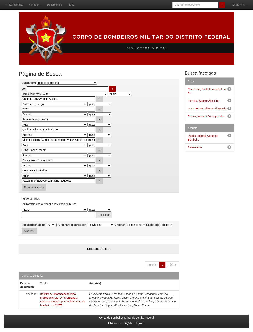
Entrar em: (239, 4)
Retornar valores (34, 187)
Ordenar (120, 224)
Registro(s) (153, 224)
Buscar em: (29, 82)
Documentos (54, 4)
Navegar (35, 4)
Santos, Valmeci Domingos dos (206, 116)
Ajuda (71, 4)
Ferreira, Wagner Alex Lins (203, 100)
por (24, 88)
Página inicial (14, 4)
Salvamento (195, 147)
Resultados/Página (33, 224)
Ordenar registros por (72, 224)
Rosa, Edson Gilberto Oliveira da (207, 108)
